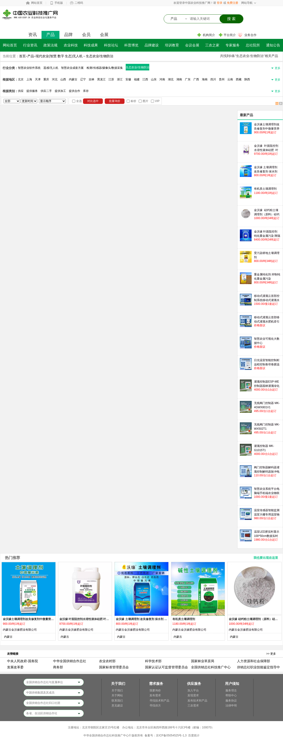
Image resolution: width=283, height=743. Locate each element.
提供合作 (74, 91)
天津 (38, 79)
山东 (154, 79)
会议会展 (192, 45)
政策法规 (50, 45)
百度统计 (194, 735)
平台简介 (230, 35)
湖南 (179, 79)
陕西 (247, 79)
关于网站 (117, 695)
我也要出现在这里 (266, 557)
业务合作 (250, 35)
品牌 (68, 34)
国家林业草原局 (202, 661)
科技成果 (91, 45)
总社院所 (253, 45)
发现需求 (193, 695)
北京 (21, 79)
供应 (21, 91)
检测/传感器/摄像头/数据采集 (105, 67)
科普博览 (131, 45)
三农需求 (193, 705)
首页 (22, 56)
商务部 (58, 667)
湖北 (171, 79)
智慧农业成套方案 (72, 67)
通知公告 (273, 45)
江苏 (111, 79)
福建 (137, 79)
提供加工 (60, 91)
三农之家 (212, 45)
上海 (29, 79)
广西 (196, 79)
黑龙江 (101, 79)
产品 (50, 34)
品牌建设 (152, 45)
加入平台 (193, 690)
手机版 (58, 2)
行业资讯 (30, 45)
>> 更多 (271, 653)
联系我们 (117, 700)
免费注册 (232, 2)
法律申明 (231, 705)
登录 (219, 2)
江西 (145, 79)
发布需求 (155, 695)
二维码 (79, 2)
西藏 (238, 79)
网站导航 (247, 2)
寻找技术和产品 (159, 700)
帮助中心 (231, 695)
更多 (277, 68)
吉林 (91, 79)
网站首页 (36, 2)
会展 (104, 34)
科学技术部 (153, 661)
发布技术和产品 (197, 700)
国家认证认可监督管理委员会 (166, 667)
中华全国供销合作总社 (69, 661)
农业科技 (71, 45)
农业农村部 (107, 661)
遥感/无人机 (50, 67)
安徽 (128, 79)
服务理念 (231, 690)
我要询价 (155, 690)
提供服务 (32, 91)
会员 (86, 34)
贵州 (222, 79)
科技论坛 (111, 45)
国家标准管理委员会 (114, 667)
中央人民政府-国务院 (22, 661)
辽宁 (83, 79)
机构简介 (209, 35)
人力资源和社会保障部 (253, 661)
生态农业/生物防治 (99, 56)
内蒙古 (73, 79)
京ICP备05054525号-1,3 (171, 735)
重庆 (46, 79)
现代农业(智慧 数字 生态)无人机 (59, 56)
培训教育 (172, 45)
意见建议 (117, 705)
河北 (55, 79)
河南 (162, 79)
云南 (230, 79)
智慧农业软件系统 (29, 67)
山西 (63, 79)
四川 (213, 79)
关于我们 (117, 690)
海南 (205, 79)
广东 (188, 79)
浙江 (120, 79)
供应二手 (46, 91)
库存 (86, 91)
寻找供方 (155, 705)
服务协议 (231, 700)
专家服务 (232, 45)
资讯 (32, 34)
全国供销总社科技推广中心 (211, 667)
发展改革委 (15, 667)
